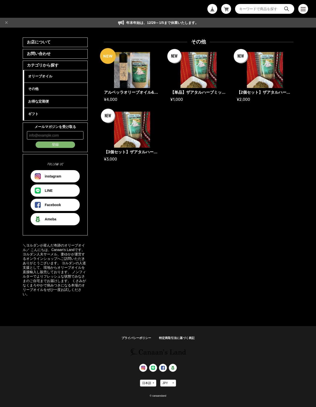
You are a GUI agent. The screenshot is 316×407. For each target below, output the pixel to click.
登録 (55, 144)
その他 (33, 89)
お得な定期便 (38, 101)
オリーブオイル (40, 76)
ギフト (33, 114)
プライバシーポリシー (136, 338)
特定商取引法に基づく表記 (177, 338)
